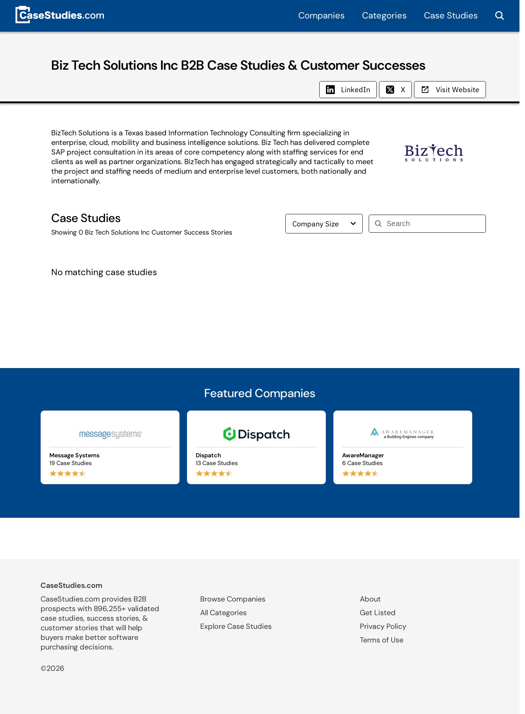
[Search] (433, 223)
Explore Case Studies (236, 626)
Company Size (324, 224)
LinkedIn (348, 89)
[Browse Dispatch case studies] (256, 447)
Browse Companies (232, 599)
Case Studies (451, 15)
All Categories (223, 612)
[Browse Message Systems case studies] (110, 447)
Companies (321, 15)
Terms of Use (381, 640)
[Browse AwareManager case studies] (402, 447)
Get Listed (378, 612)
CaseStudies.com (71, 585)
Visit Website (450, 89)
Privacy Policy (383, 626)
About (370, 599)
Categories (384, 15)
